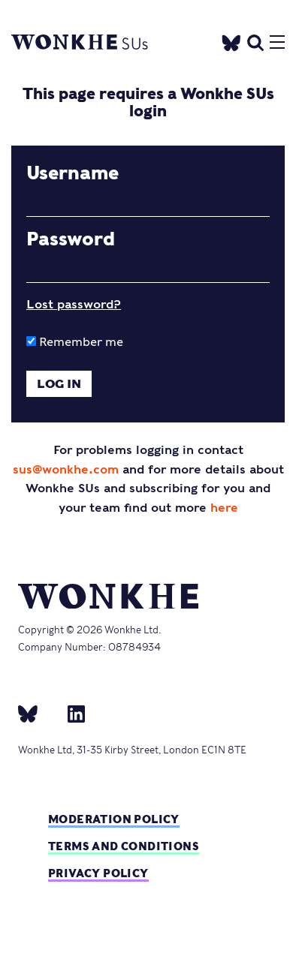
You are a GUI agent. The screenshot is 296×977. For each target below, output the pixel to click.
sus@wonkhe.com (66, 469)
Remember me (74, 342)
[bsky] (37, 713)
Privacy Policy (98, 873)
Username (72, 173)
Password (70, 239)
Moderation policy (114, 819)
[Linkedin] (70, 713)
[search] (255, 41)
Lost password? (73, 304)
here (224, 508)
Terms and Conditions (123, 846)
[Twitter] (231, 41)
